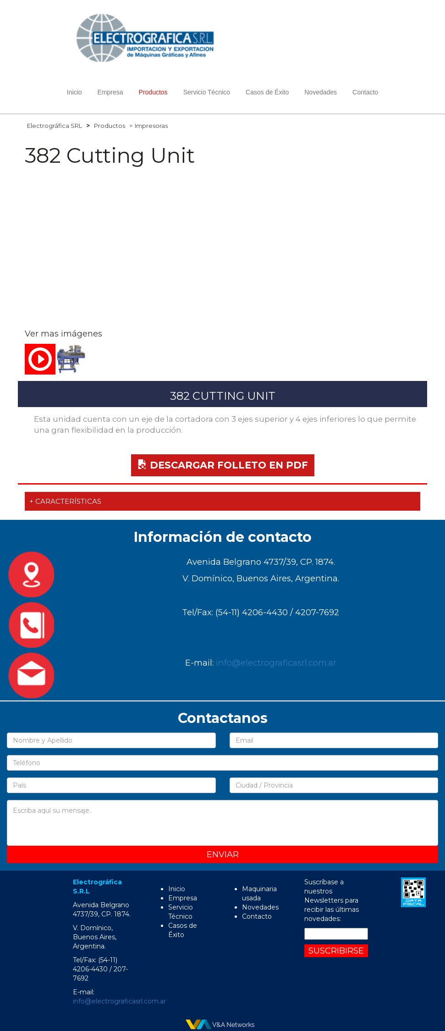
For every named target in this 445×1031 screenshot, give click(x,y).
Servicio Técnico (206, 92)
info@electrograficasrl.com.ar (276, 662)
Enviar (223, 854)
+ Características (65, 501)
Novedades (320, 92)
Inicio (74, 92)
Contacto (365, 92)
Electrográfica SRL (54, 125)
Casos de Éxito (267, 92)
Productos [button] (153, 92)
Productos (109, 125)
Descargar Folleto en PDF (222, 465)
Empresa (110, 92)
